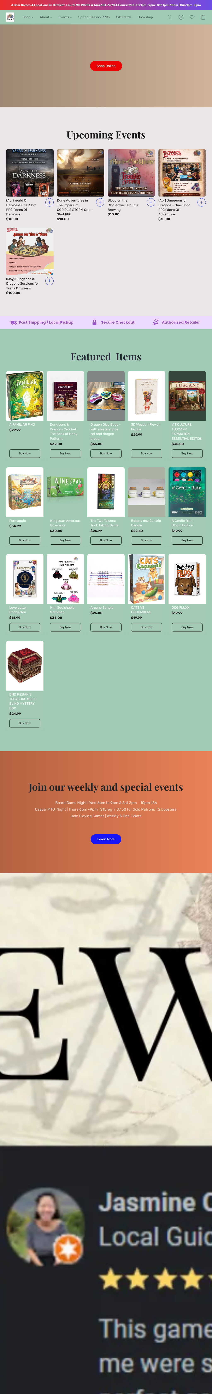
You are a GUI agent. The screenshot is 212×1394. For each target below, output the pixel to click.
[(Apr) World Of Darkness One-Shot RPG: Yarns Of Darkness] (30, 185)
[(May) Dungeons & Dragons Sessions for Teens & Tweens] (30, 261)
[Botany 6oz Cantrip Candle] (146, 507)
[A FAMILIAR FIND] (24, 416)
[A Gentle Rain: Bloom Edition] (187, 507)
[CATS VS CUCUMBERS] (146, 594)
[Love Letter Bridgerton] (24, 594)
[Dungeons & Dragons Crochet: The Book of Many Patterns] (65, 416)
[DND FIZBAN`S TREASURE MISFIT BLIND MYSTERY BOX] (24, 686)
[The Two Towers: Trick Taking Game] (106, 507)
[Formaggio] (24, 507)
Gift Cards (123, 17)
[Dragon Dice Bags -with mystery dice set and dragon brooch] (106, 416)
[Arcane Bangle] (106, 594)
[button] (10, 17)
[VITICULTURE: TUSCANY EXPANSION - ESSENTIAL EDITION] (187, 416)
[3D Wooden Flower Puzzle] (146, 416)
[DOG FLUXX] (187, 594)
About (46, 17)
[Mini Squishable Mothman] (65, 594)
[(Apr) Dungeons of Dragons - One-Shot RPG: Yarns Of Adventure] (182, 185)
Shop (28, 17)
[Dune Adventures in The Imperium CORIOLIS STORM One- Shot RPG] (80, 185)
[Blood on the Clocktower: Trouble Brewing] (131, 185)
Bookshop (145, 17)
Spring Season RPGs (94, 17)
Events (65, 17)
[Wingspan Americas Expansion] (65, 507)
